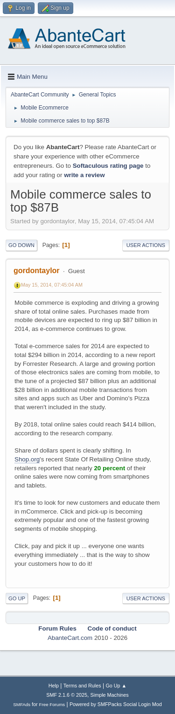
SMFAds (21, 704)
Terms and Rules (82, 685)
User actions (145, 245)
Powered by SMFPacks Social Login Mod (116, 704)
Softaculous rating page (108, 165)
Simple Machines (110, 695)
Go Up (16, 598)
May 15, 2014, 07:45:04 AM (52, 285)
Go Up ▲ (115, 685)
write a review (84, 175)
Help (54, 685)
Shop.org (27, 459)
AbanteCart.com (70, 637)
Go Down (21, 245)
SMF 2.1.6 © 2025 (66, 695)
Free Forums (52, 704)
